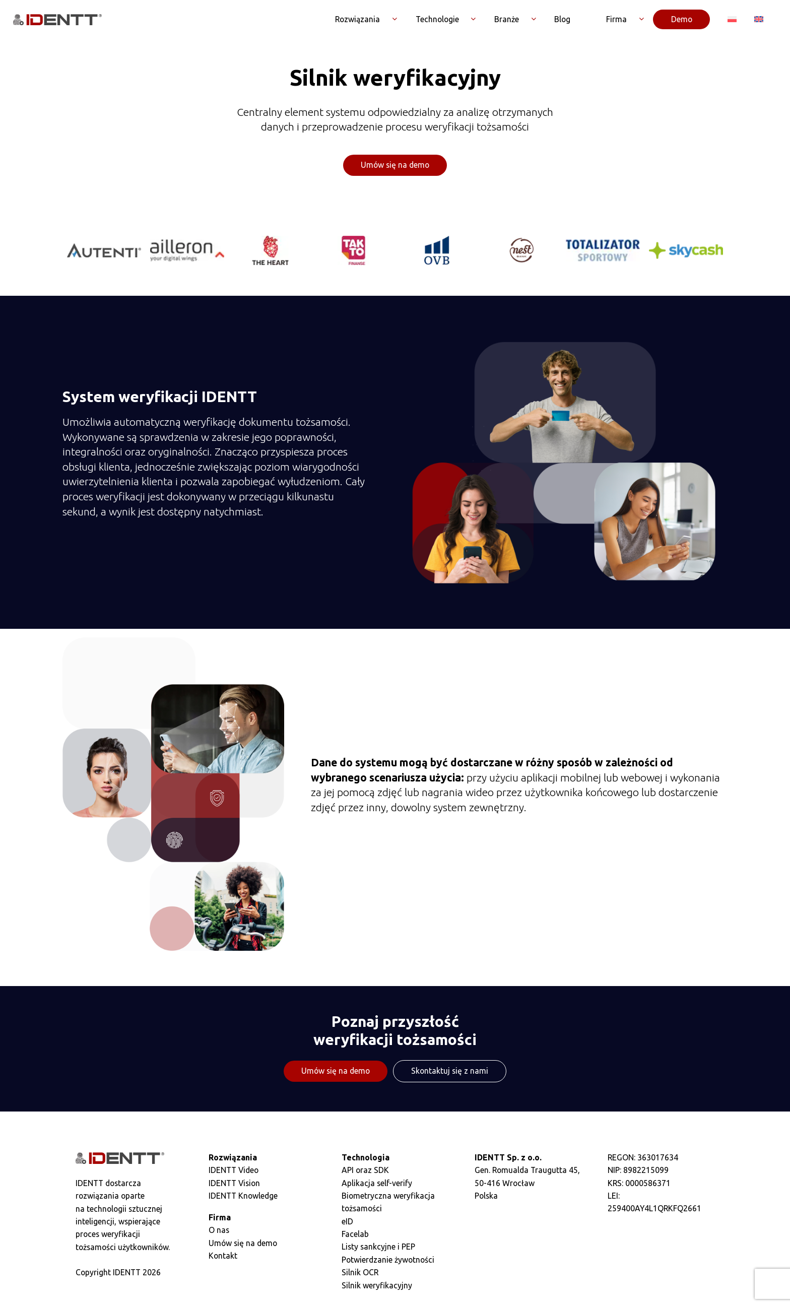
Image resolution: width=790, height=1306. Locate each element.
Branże (506, 19)
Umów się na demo (395, 165)
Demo (681, 19)
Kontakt (223, 1256)
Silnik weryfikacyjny (377, 1285)
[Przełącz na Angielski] (759, 20)
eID (347, 1222)
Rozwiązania (357, 19)
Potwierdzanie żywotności (388, 1260)
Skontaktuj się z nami (449, 1071)
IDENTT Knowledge (243, 1196)
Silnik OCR (360, 1273)
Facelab (355, 1234)
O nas (219, 1230)
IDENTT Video (233, 1171)
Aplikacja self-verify (377, 1184)
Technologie (437, 19)
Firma (616, 19)
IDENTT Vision (234, 1184)
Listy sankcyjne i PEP (378, 1247)
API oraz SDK (365, 1171)
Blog (562, 19)
